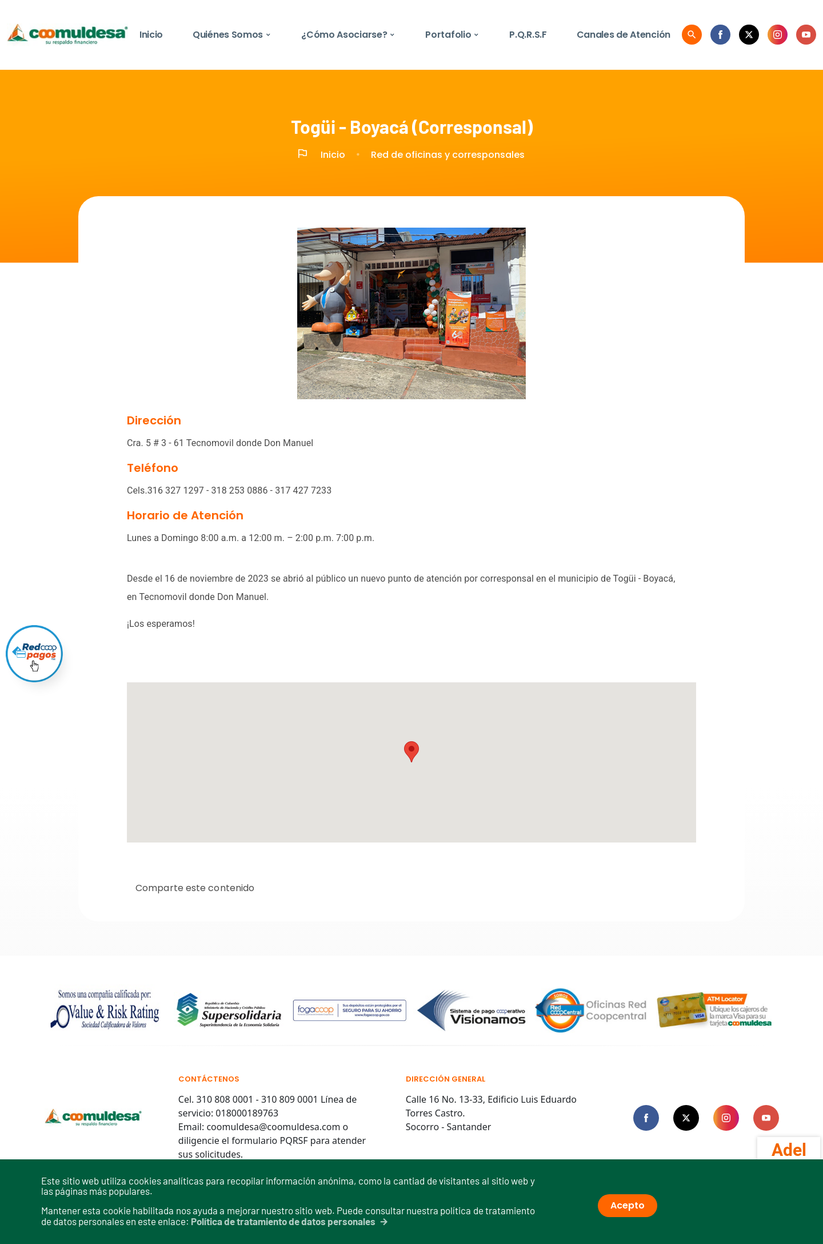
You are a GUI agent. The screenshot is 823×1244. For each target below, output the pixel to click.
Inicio (151, 34)
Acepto (627, 1205)
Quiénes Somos (232, 34)
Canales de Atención (623, 34)
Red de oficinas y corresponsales (448, 154)
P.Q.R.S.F (527, 34)
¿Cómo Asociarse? (348, 34)
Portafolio (452, 34)
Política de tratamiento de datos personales (283, 1221)
